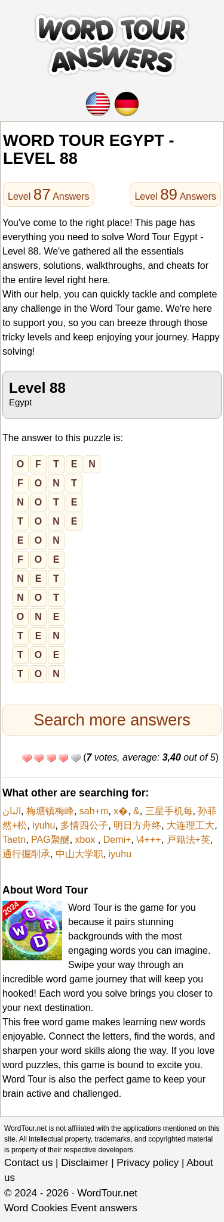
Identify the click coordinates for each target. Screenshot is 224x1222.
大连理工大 (190, 825)
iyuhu (43, 825)
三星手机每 (169, 811)
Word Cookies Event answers (70, 1208)
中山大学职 (79, 854)
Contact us (28, 1162)
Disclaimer (84, 1162)
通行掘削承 (26, 854)
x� (120, 811)
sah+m (93, 811)
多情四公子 (84, 825)
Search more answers (112, 720)
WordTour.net (107, 1193)
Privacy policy (147, 1162)
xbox (86, 840)
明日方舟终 (137, 825)
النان (11, 811)
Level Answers (49, 194)
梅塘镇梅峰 (50, 811)
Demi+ (117, 840)
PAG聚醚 (50, 840)
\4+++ (148, 840)
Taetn (14, 840)
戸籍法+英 (188, 840)
